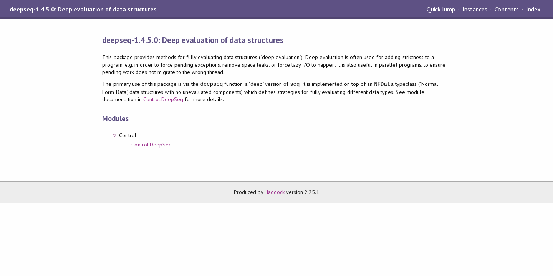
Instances (474, 9)
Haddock (275, 192)
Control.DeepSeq (163, 99)
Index (533, 9)
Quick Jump (441, 9)
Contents (506, 9)
